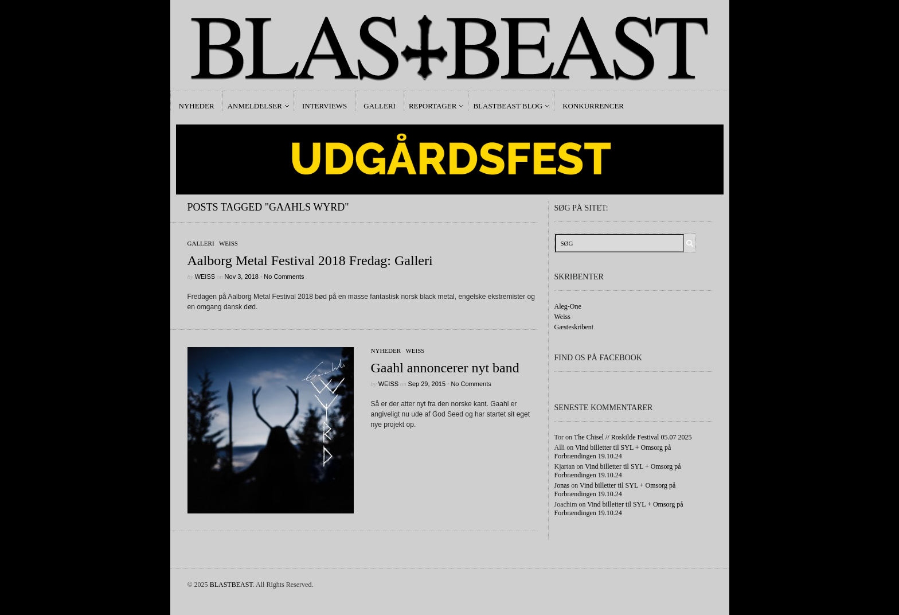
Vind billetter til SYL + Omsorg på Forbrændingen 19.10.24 (612, 451)
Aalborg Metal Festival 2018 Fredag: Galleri (310, 260)
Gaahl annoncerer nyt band (445, 367)
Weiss (228, 243)
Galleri (379, 106)
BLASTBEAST (231, 585)
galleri (200, 243)
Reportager (432, 106)
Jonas (562, 485)
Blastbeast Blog (507, 106)
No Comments (284, 276)
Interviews (324, 106)
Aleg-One (567, 306)
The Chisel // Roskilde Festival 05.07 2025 (633, 437)
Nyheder (196, 106)
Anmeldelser (255, 106)
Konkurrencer (593, 106)
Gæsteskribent (574, 327)
